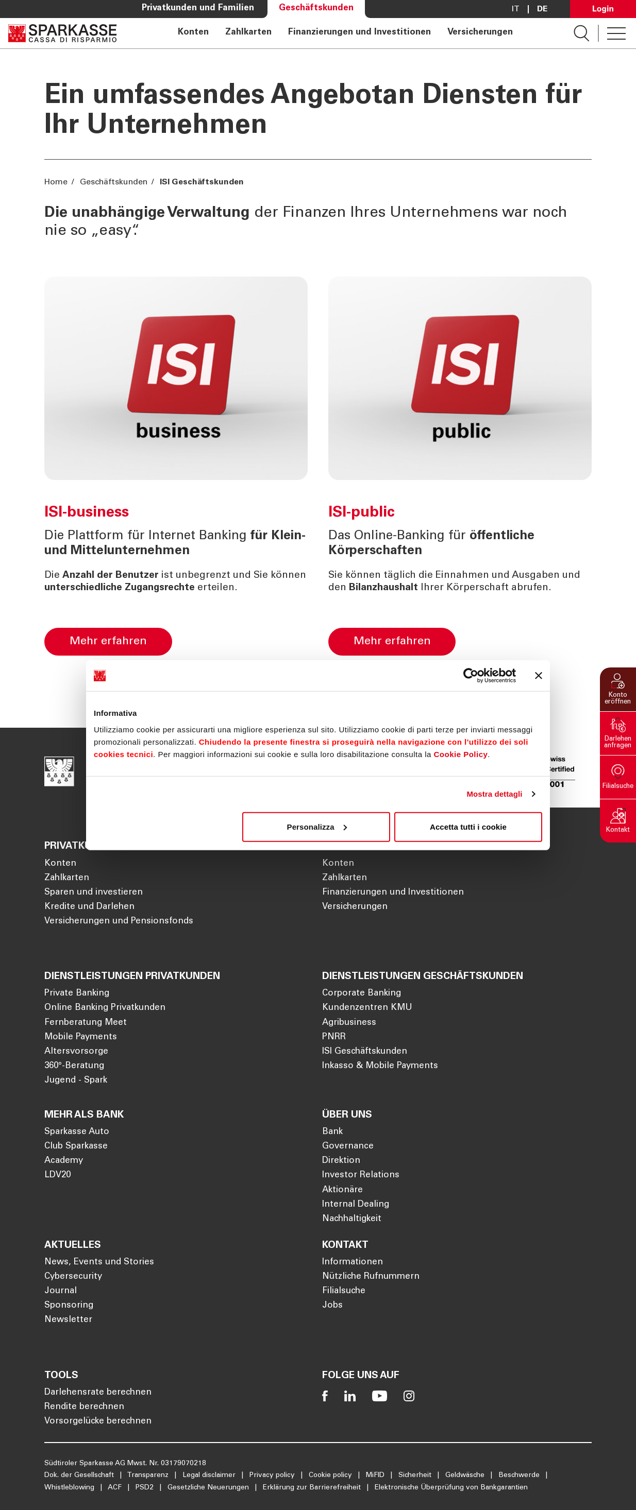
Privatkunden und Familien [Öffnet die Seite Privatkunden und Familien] (198, 8)
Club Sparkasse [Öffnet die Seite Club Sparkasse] (76, 1146)
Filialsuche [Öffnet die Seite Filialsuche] (343, 1291)
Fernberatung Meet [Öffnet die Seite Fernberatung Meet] (85, 1023)
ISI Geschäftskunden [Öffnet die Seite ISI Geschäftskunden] (364, 1052)
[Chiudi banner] (538, 675)
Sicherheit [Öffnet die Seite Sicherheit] (415, 1475)
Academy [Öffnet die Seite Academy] (63, 1161)
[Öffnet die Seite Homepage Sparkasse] (62, 33)
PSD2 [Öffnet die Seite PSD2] (146, 1487)
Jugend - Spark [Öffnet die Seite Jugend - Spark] (75, 1080)
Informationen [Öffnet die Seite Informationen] (352, 1262)
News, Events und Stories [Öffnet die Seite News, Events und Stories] (99, 1262)
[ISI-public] (527, 638)
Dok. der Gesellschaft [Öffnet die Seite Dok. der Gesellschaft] (80, 1475)
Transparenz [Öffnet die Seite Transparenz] (149, 1475)
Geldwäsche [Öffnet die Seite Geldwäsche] (466, 1475)
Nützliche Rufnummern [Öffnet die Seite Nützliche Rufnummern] (371, 1277)
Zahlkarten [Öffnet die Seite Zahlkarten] (248, 33)
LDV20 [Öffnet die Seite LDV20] (57, 1175)
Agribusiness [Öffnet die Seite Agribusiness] (349, 1023)
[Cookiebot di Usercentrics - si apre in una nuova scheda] (471, 675)
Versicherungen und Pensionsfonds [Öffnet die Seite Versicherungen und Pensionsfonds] (118, 921)
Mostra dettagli (494, 794)
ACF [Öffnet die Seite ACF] (116, 1487)
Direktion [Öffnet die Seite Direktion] (341, 1161)
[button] (618, 689)
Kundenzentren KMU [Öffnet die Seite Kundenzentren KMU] (367, 1008)
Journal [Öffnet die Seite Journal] (60, 1291)
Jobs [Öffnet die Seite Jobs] (332, 1305)
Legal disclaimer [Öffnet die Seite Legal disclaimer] (210, 1475)
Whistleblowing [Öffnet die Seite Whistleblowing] (70, 1487)
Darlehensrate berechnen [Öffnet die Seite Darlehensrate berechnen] (98, 1392)
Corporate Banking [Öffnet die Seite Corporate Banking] (361, 993)
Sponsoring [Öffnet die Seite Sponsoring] (68, 1305)
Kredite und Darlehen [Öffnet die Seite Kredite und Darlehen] (89, 907)
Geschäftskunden (113, 182)
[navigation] (345, 33)
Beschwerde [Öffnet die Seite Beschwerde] (520, 1475)
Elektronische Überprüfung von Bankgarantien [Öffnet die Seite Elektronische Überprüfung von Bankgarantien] (451, 1487)
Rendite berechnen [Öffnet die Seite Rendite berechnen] (84, 1407)
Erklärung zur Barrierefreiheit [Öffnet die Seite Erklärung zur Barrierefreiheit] (313, 1487)
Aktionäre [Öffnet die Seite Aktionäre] (342, 1190)
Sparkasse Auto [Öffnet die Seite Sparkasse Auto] (76, 1132)
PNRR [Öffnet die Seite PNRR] (334, 1037)
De (542, 9)
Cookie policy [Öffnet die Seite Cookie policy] (331, 1475)
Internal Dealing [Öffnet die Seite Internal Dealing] (355, 1204)
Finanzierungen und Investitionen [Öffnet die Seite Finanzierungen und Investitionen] (359, 33)
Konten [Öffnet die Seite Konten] (193, 33)
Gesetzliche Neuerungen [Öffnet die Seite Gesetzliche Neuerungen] (209, 1487)
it (516, 9)
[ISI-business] (244, 638)
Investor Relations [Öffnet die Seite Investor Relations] (360, 1175)
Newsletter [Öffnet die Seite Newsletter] (68, 1320)
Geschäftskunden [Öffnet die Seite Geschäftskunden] (316, 8)
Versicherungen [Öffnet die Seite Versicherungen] (480, 33)
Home (57, 182)
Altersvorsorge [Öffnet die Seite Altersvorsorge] (76, 1052)
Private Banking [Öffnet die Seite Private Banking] (76, 993)
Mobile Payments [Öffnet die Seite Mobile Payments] (80, 1037)
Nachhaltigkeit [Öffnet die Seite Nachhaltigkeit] (351, 1219)
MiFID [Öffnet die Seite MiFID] (376, 1475)
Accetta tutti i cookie (468, 826)
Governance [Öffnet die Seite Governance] (348, 1146)
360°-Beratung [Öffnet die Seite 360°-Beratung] (74, 1066)
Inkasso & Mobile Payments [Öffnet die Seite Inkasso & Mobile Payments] (380, 1066)
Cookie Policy (460, 753)
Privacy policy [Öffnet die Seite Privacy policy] (273, 1475)
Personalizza (317, 826)
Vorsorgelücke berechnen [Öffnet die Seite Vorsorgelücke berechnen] (98, 1421)
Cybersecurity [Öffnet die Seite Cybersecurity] (73, 1277)
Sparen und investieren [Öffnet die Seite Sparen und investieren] (93, 892)
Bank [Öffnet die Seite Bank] (332, 1132)
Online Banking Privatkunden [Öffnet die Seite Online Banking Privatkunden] (104, 1008)
